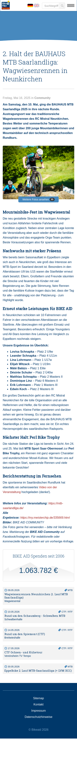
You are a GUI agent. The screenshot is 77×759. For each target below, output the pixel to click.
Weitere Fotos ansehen (38, 199)
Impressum (38, 710)
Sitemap (38, 698)
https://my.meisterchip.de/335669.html (45, 517)
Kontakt (38, 704)
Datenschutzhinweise (38, 717)
